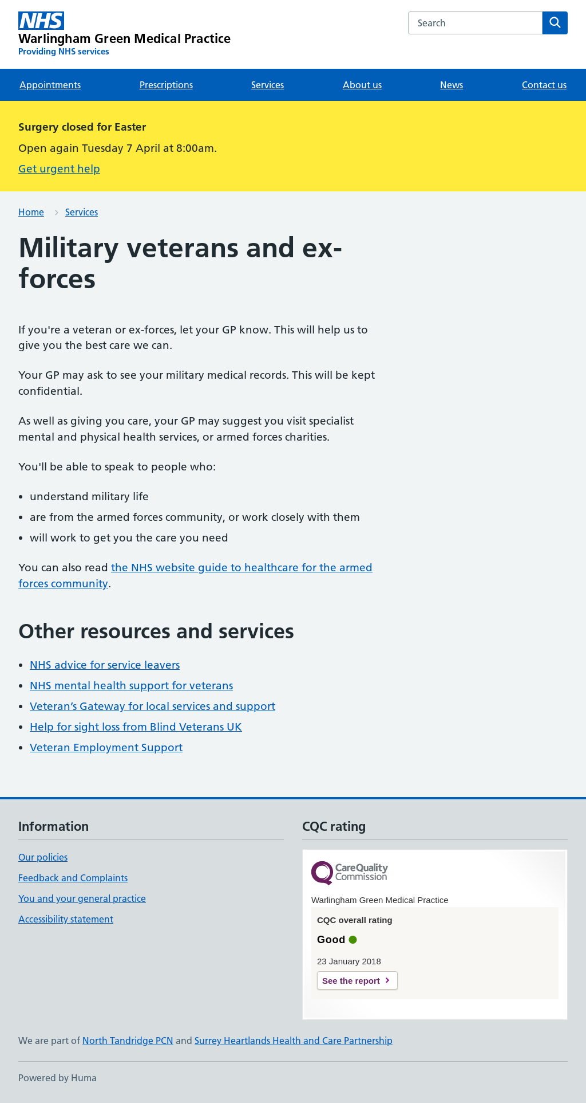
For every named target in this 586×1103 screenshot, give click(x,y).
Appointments (50, 85)
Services (267, 85)
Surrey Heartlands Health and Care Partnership (294, 1040)
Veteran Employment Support (106, 747)
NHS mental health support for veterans (131, 685)
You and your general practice (82, 898)
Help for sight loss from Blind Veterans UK (136, 726)
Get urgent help (59, 168)
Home (31, 212)
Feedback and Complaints (73, 878)
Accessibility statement (65, 919)
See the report (351, 981)
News (451, 85)
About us (362, 85)
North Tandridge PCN (127, 1040)
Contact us (544, 85)
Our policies (43, 857)
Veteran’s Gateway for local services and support (152, 706)
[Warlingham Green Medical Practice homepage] (124, 34)
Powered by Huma (57, 1078)
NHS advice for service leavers (105, 665)
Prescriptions (166, 85)
